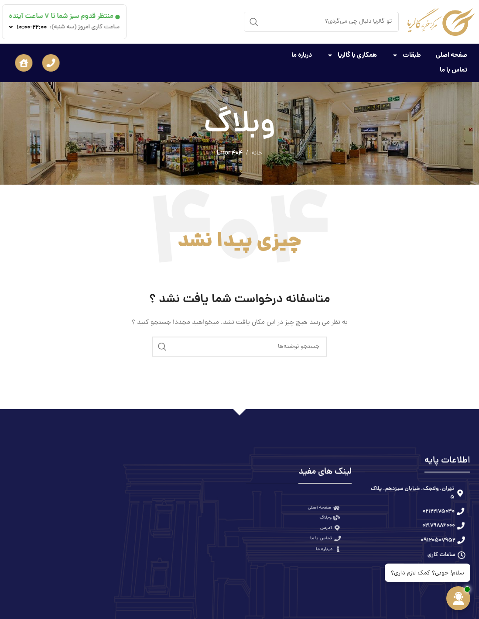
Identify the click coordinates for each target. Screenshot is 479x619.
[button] (38, 63)
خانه (257, 153)
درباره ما (301, 52)
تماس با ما (453, 67)
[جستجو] (321, 24)
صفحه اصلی (451, 52)
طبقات (406, 52)
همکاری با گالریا (352, 52)
